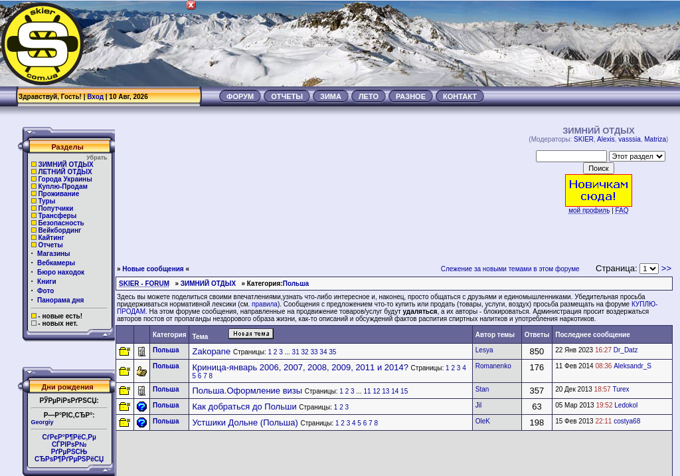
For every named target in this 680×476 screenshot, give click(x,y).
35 (332, 352)
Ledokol (626, 405)
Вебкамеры (56, 263)
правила (265, 304)
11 (367, 391)
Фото (45, 291)
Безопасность (61, 223)
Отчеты (50, 245)
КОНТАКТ (460, 96)
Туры (46, 201)
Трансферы (57, 215)
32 (305, 352)
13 (385, 391)
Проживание (58, 193)
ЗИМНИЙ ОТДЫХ (65, 164)
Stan (482, 389)
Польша (296, 283)
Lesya (484, 350)
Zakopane (211, 351)
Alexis (606, 139)
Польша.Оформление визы (247, 391)
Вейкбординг (59, 230)
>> (666, 268)
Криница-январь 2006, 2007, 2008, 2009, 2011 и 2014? (300, 367)
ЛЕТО (369, 96)
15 (404, 391)
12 (376, 391)
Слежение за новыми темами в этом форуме (510, 269)
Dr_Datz (626, 350)
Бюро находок (60, 272)
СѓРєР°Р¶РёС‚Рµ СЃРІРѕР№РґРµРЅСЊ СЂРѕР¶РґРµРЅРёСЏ (69, 448)
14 (394, 391)
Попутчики (55, 208)
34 (323, 352)
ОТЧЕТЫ (287, 96)
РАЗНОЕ (411, 96)
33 (313, 352)
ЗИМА (330, 96)
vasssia (629, 139)
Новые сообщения (152, 269)
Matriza (655, 139)
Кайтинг (51, 237)
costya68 (627, 421)
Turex (620, 389)
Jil (478, 405)
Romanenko (493, 366)
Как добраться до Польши (244, 407)
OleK (482, 421)
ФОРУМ (240, 96)
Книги (46, 281)
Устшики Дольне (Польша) (245, 422)
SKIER (584, 139)
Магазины (53, 253)
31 (295, 352)
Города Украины (65, 179)
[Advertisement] (438, 43)
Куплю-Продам (63, 186)
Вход (95, 96)
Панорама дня (60, 300)
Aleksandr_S (632, 366)
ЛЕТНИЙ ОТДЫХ (65, 172)
